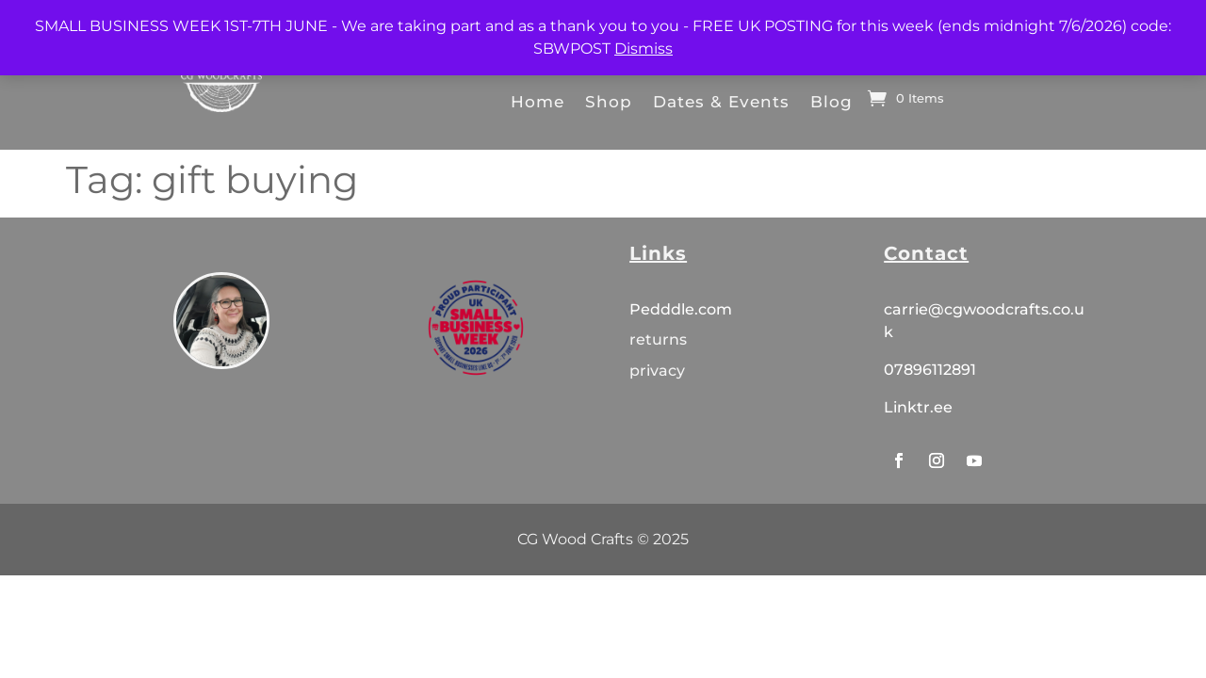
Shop (608, 101)
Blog (831, 101)
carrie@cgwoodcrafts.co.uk (984, 320)
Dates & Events (721, 101)
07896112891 (930, 370)
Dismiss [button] (643, 48)
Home (537, 101)
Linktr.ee (918, 407)
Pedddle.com (682, 309)
